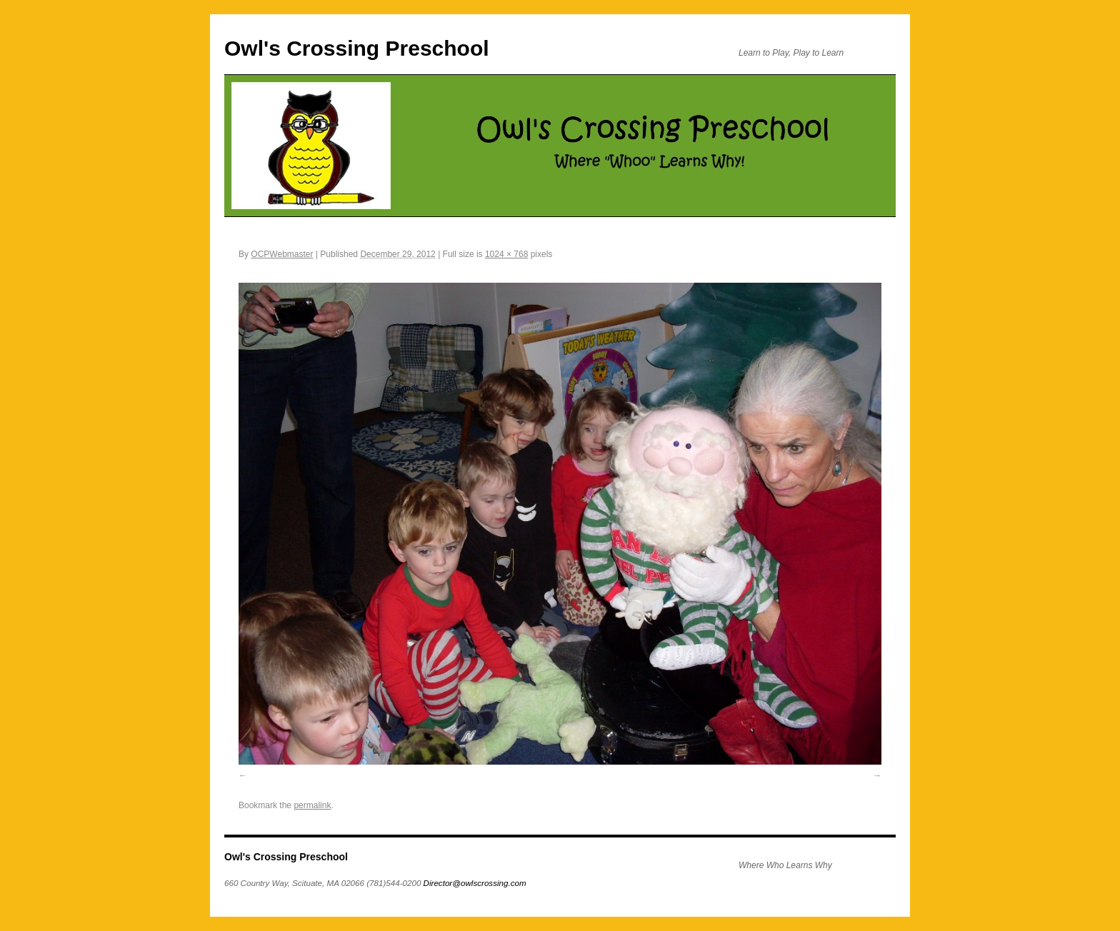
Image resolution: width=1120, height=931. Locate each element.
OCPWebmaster (282, 254)
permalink (312, 805)
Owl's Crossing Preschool (356, 48)
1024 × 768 (506, 254)
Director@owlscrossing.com (475, 882)
